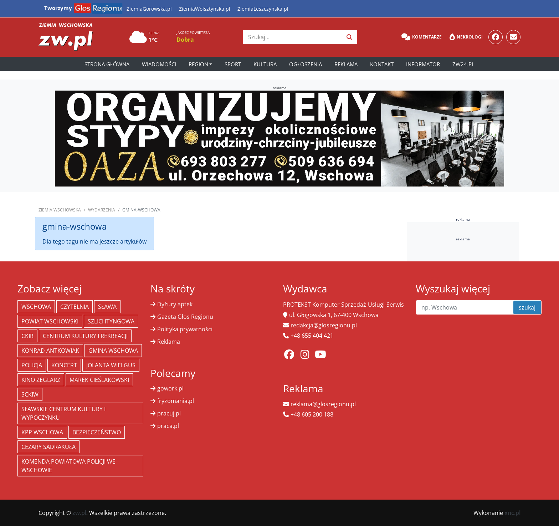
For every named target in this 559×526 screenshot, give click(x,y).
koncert (64, 365)
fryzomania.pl (175, 401)
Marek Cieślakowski (99, 380)
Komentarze (421, 37)
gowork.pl (170, 388)
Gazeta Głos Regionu (185, 317)
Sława (107, 307)
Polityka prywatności (184, 329)
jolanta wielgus (110, 365)
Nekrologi (466, 37)
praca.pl (168, 426)
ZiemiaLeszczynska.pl (262, 8)
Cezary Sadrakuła (48, 447)
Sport (233, 64)
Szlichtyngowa (111, 321)
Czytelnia (74, 307)
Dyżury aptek (175, 304)
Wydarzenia (101, 210)
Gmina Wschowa (113, 350)
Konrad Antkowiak (50, 350)
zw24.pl (463, 64)
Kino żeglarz (40, 380)
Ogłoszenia (305, 64)
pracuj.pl (169, 413)
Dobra (185, 40)
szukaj (527, 307)
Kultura (265, 64)
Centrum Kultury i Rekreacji (85, 336)
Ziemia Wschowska (60, 210)
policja (31, 365)
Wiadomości (159, 64)
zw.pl (79, 513)
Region (198, 64)
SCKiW (30, 394)
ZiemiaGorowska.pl (149, 8)
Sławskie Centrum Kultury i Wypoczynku (63, 413)
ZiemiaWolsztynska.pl (204, 8)
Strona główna (106, 64)
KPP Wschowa (42, 432)
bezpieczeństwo (96, 432)
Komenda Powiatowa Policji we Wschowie (68, 466)
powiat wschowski (49, 321)
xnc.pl (512, 513)
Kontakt (382, 64)
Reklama (346, 64)
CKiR (27, 336)
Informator (423, 64)
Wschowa (36, 307)
